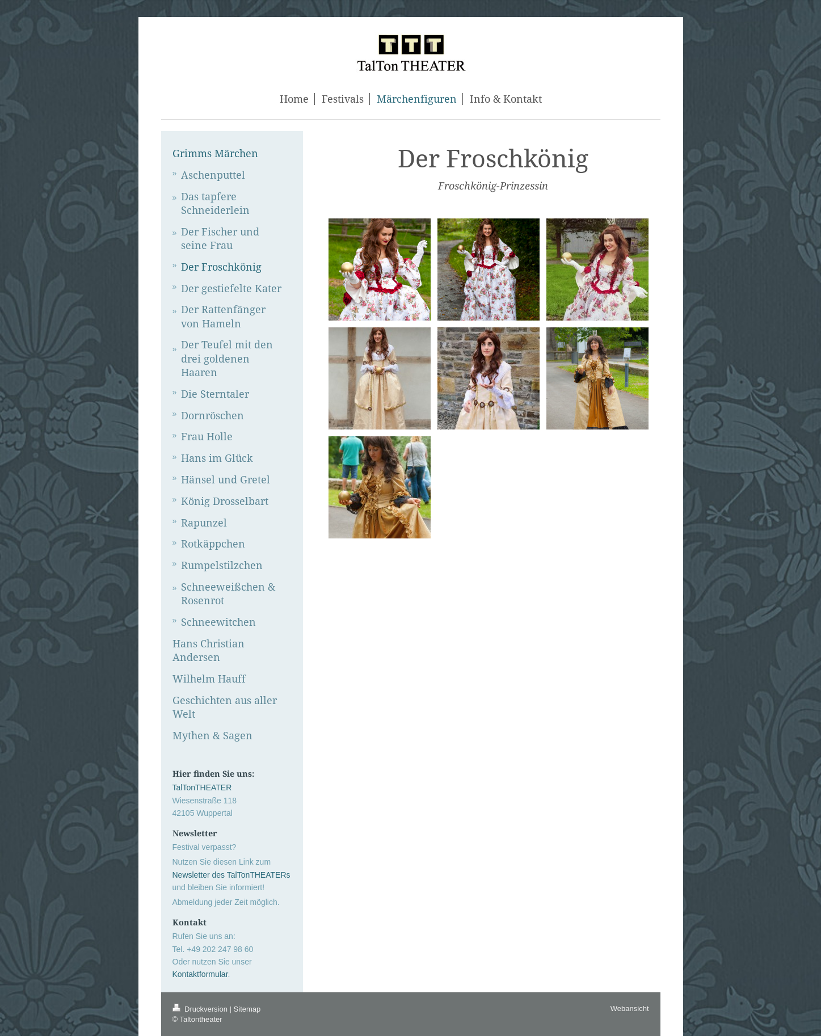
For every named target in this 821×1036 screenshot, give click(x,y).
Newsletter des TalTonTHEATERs (231, 874)
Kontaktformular (200, 974)
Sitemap (247, 1009)
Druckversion (201, 1009)
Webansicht (630, 1008)
